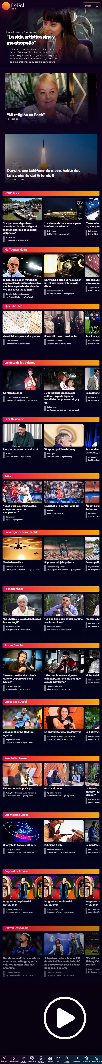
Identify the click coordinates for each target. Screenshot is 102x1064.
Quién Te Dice (32, 1061)
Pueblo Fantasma (66, 1062)
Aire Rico (50, 1061)
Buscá (88, 6)
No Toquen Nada (13, 1061)
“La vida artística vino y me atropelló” (30, 40)
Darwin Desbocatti (23, 1062)
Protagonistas (86, 1061)
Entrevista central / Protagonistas (21, 32)
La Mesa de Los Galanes (41, 1062)
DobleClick (4, 1061)
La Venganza (76, 1061)
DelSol (17, 5)
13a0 (58, 1061)
